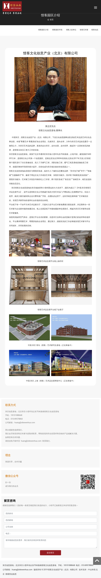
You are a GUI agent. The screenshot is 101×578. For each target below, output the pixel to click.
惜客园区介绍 (43, 30)
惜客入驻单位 (71, 30)
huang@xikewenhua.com (24, 422)
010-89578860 (17, 419)
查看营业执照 (11, 574)
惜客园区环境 (57, 30)
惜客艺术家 (84, 30)
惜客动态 (94, 30)
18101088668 (17, 415)
